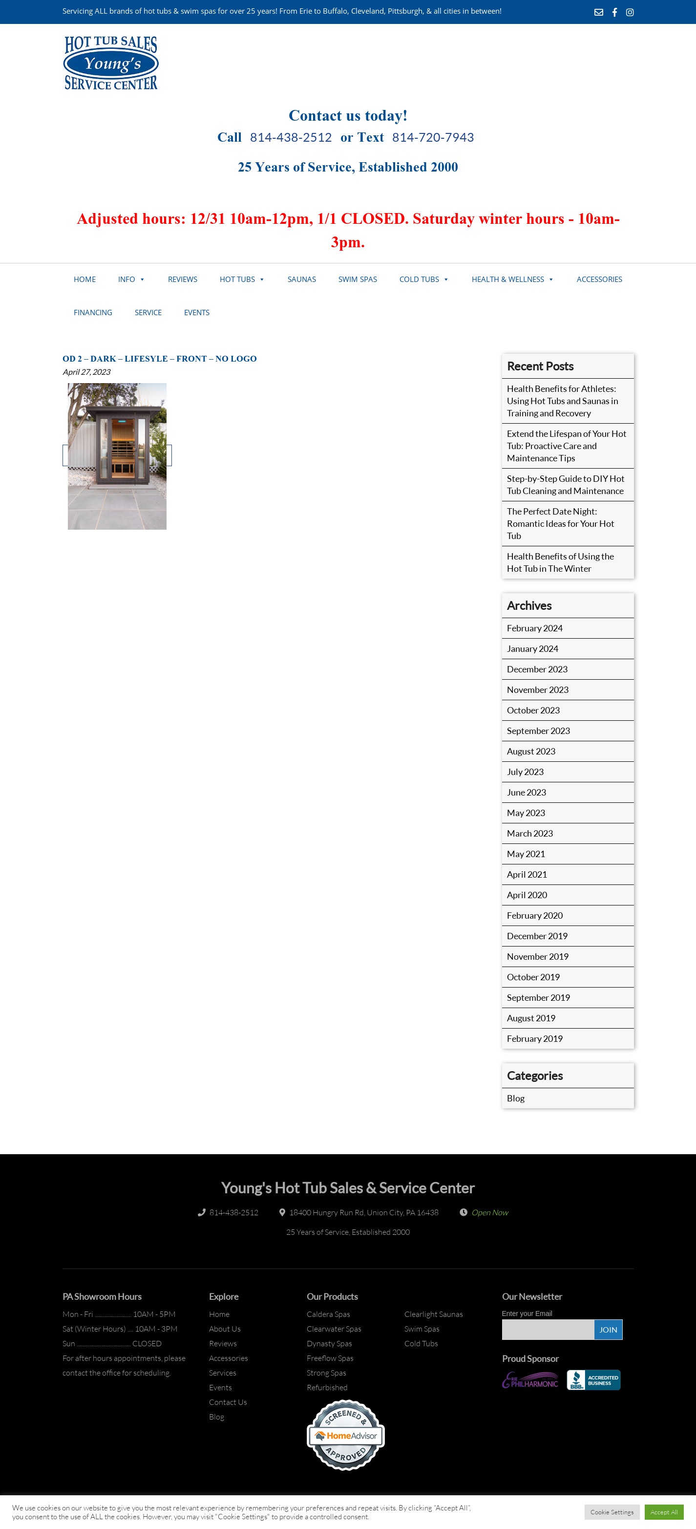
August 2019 (531, 1017)
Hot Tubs (237, 279)
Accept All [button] (664, 1512)
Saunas (302, 279)
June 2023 (526, 792)
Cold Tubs (419, 279)
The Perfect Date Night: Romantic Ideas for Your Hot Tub (560, 523)
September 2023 (538, 730)
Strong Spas (326, 1373)
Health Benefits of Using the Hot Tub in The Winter (560, 562)
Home (85, 279)
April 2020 (527, 894)
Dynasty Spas (329, 1343)
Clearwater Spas (334, 1329)
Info (126, 279)
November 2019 (538, 956)
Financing (93, 312)
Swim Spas (357, 279)
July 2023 (525, 771)
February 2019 (535, 1038)
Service (148, 312)
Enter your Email (527, 1313)
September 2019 (538, 997)
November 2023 (538, 689)
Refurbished (327, 1387)
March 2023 (530, 833)
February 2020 (535, 915)
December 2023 (537, 669)
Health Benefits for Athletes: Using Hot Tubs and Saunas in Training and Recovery (562, 400)
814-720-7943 (433, 137)
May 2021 (526, 853)
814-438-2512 (291, 137)
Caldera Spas (328, 1314)
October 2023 (533, 710)
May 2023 (526, 812)
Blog (516, 1098)
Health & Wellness (508, 279)
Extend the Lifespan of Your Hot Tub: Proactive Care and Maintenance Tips (567, 445)
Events (197, 312)
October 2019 (533, 976)
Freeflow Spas (330, 1358)
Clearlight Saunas (433, 1314)
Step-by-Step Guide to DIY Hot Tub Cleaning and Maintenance (566, 484)
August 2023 (531, 751)
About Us (225, 1329)
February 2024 (535, 628)
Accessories (599, 279)
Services (222, 1373)
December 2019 (537, 935)
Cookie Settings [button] (612, 1512)
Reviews (182, 279)
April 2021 (527, 874)
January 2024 (532, 648)
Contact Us (228, 1402)
